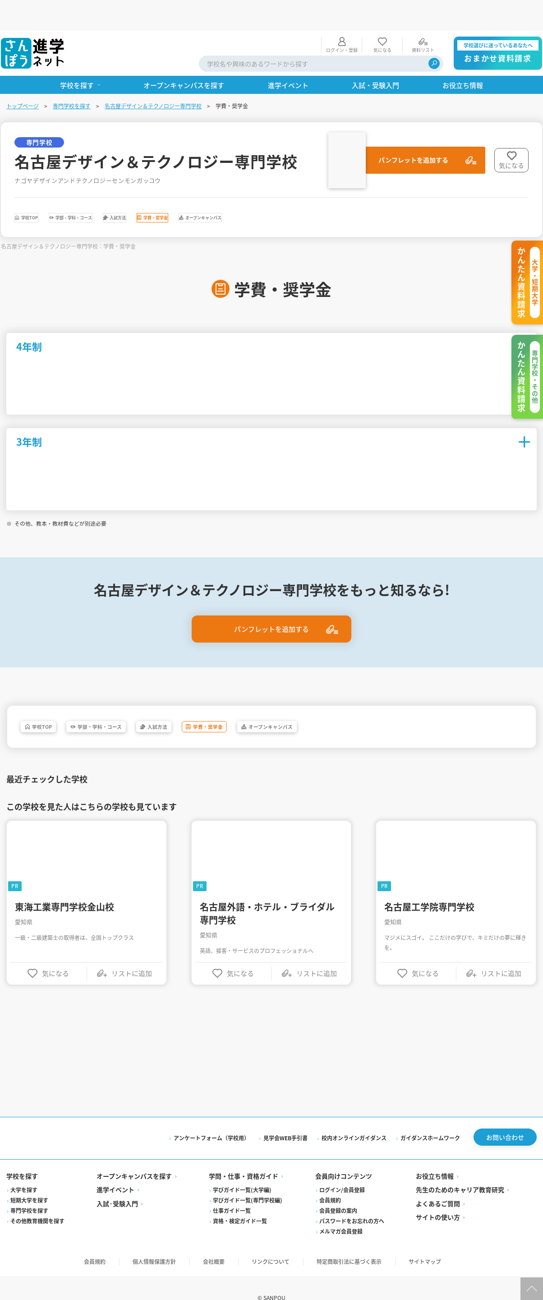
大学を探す (24, 1170)
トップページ (23, 75)
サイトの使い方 (437, 1197)
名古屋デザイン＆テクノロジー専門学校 (154, 75)
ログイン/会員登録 (342, 1170)
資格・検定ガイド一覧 (240, 1201)
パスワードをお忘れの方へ (351, 1201)
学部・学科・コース (124, 189)
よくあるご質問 (437, 1184)
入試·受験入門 (118, 1184)
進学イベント (116, 1170)
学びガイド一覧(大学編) (242, 1170)
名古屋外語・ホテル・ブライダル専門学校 (267, 891)
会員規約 (330, 1180)
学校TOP (45, 189)
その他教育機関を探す (38, 1201)
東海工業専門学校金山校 (65, 884)
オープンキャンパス (358, 189)
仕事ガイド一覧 (232, 1191)
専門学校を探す (73, 75)
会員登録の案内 (338, 1191)
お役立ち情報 (434, 1156)
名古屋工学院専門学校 (429, 884)
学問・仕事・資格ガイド (244, 1156)
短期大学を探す (30, 1180)
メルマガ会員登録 (341, 1212)
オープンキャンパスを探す (135, 1156)
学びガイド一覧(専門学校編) (248, 1180)
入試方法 (203, 189)
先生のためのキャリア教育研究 (459, 1170)
